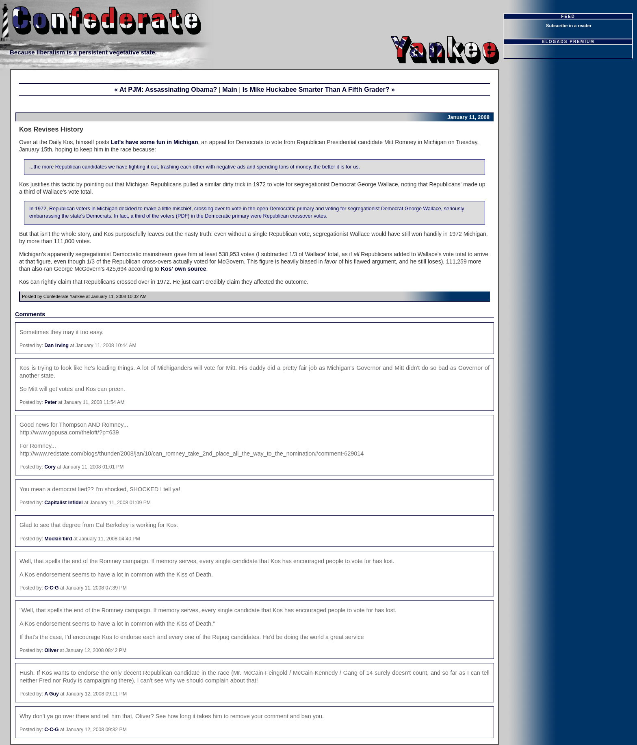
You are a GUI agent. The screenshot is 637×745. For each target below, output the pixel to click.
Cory (50, 467)
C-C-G (51, 588)
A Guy (51, 694)
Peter (50, 402)
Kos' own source (183, 269)
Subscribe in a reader (569, 25)
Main (229, 89)
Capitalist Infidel (63, 502)
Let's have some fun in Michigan (154, 142)
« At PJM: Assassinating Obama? (165, 89)
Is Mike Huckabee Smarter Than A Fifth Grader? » (319, 89)
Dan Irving (56, 345)
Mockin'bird (58, 539)
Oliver (51, 650)
